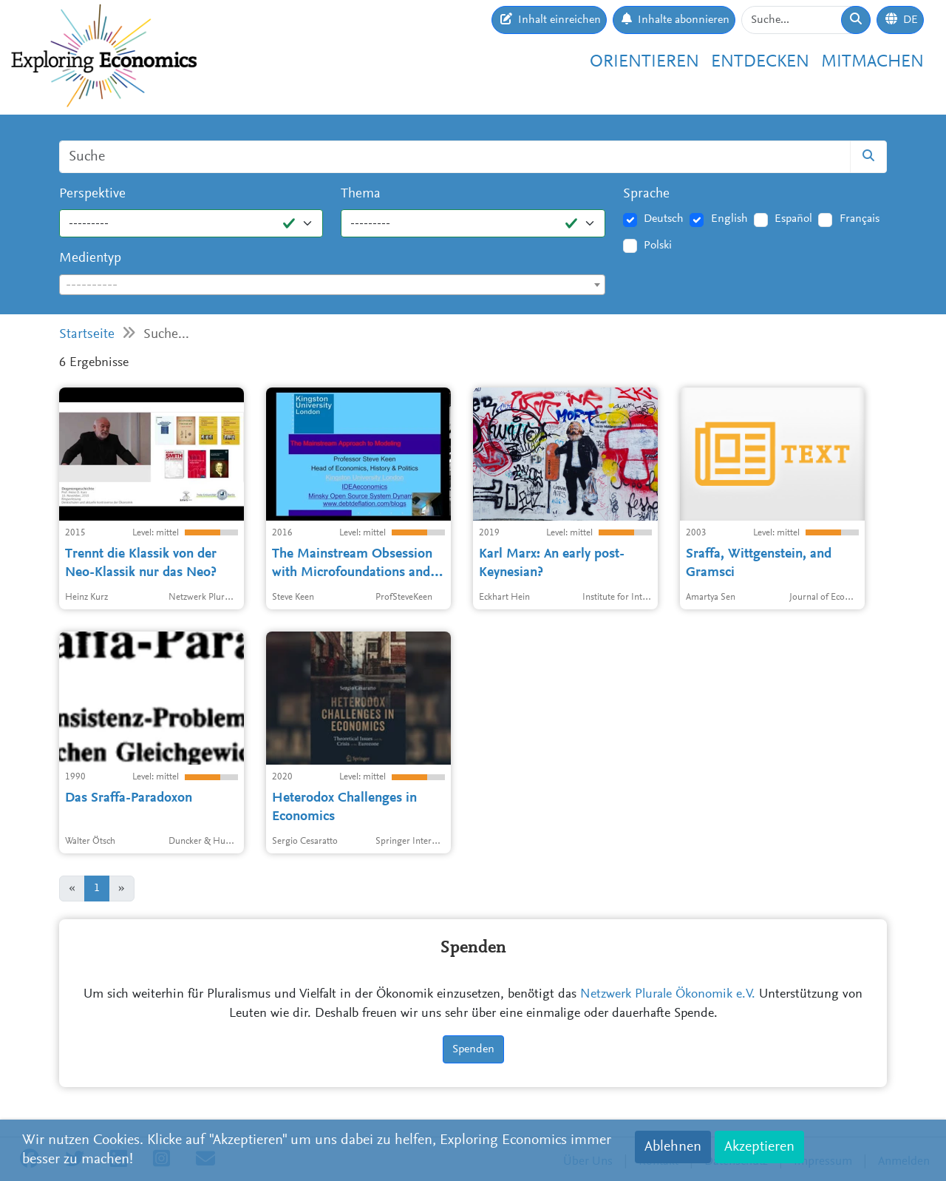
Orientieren (644, 62)
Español (793, 219)
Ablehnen (672, 1147)
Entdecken (760, 62)
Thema (361, 194)
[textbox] (332, 285)
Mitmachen (872, 62)
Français (859, 219)
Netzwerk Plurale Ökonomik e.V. (667, 994)
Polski (658, 245)
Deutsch (664, 219)
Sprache (646, 194)
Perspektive (92, 194)
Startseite (87, 335)
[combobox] (332, 284)
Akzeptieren (759, 1147)
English (729, 219)
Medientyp (90, 258)
